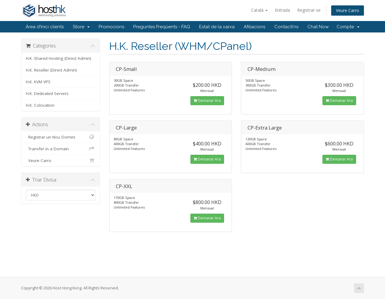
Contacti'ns (286, 26)
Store (81, 26)
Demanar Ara (207, 100)
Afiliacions (254, 26)
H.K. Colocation (40, 105)
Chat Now (318, 26)
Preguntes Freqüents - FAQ (161, 26)
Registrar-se (309, 10)
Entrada (282, 10)
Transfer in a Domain (60, 148)
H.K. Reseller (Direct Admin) (51, 70)
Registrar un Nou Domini (60, 137)
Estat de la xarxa (217, 26)
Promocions (111, 26)
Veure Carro (347, 10)
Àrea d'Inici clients (45, 26)
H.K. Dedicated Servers (47, 93)
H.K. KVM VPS (38, 81)
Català (259, 10)
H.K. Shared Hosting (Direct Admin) (58, 58)
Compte (348, 26)
